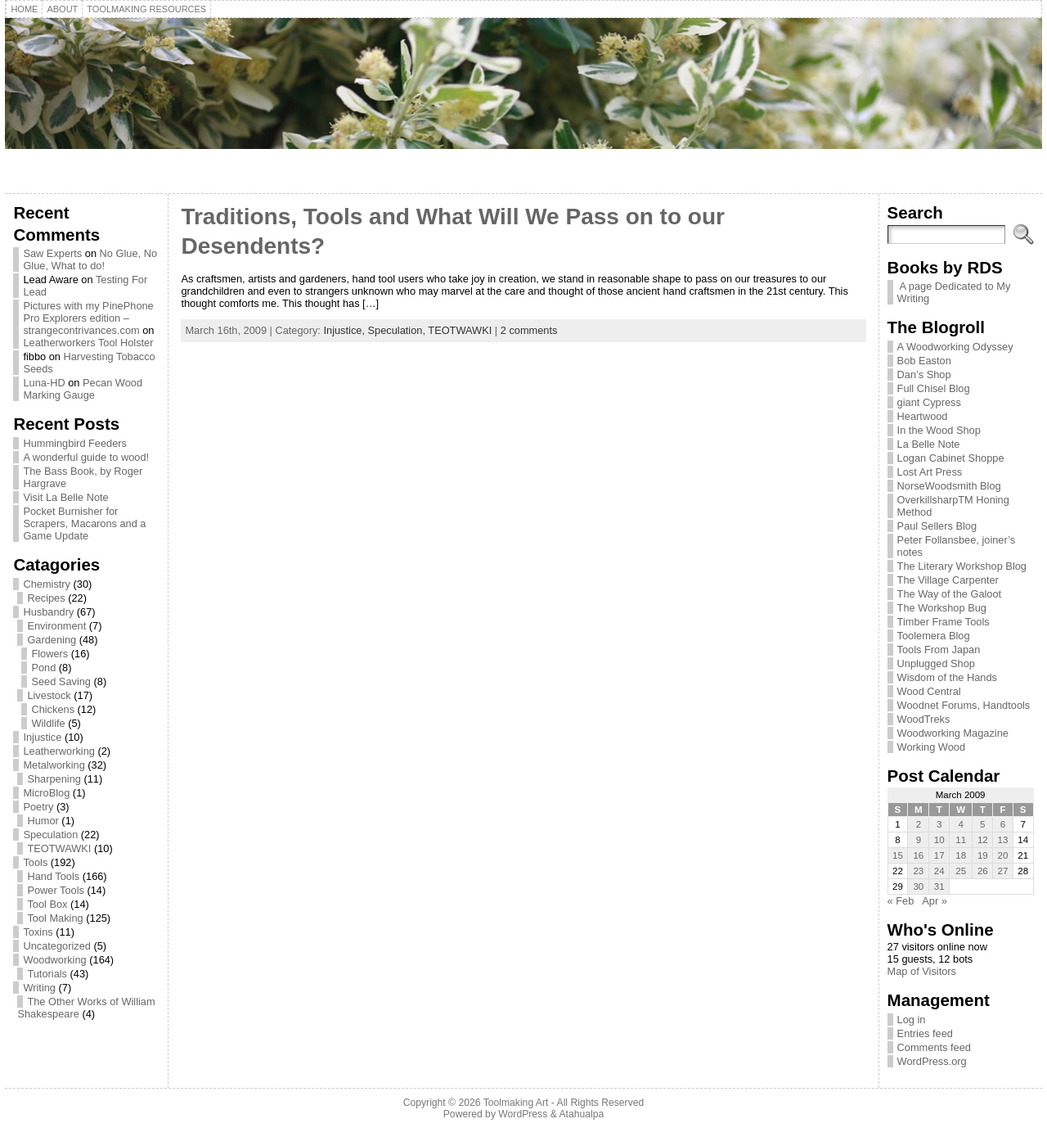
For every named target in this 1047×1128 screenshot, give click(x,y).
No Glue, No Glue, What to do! (90, 259)
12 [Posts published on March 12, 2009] (982, 840)
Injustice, (345, 330)
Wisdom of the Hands (947, 677)
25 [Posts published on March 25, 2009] (960, 871)
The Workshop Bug (941, 608)
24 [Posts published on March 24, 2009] (939, 871)
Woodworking (54, 960)
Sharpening (53, 779)
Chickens (52, 709)
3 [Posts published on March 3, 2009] (939, 824)
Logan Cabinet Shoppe (950, 458)
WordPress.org (932, 1061)
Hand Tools (53, 876)
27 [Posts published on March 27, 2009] (1003, 871)
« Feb (900, 901)
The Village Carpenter (948, 580)
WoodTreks (923, 719)
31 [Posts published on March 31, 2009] (939, 886)
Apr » (934, 901)
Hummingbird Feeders (75, 443)
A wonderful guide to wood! (86, 457)
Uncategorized (57, 946)
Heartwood (922, 416)
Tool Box (47, 904)
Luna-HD (44, 383)
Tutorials (47, 974)
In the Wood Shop (939, 430)
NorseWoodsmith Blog (949, 486)
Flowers (49, 653)
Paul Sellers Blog (937, 526)
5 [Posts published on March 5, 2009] (982, 824)
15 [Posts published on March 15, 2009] (897, 855)
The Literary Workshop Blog (962, 566)
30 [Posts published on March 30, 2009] (918, 886)
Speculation (50, 834)
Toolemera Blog (933, 635)
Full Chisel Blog (933, 388)
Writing (39, 987)
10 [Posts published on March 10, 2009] (939, 840)
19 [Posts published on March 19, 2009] (982, 855)
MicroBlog (46, 793)
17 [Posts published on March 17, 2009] (939, 855)
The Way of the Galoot (949, 594)
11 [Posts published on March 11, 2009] (960, 840)
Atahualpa (581, 1114)
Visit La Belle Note (65, 497)
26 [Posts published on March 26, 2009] (982, 871)
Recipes (46, 598)
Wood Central (929, 691)
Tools (35, 862)
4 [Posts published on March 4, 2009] (961, 824)
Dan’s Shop (924, 374)
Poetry (38, 807)
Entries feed (925, 1033)
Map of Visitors (921, 971)
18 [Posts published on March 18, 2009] (960, 855)
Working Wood (931, 747)
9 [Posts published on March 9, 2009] (918, 840)
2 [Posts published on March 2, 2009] (918, 824)
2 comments (529, 330)
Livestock (48, 695)
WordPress (522, 1114)
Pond (43, 667)
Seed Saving (61, 681)
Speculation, (398, 330)
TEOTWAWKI (59, 848)
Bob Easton (924, 360)
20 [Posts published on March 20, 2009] (1003, 855)
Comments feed (934, 1047)
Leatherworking (59, 751)
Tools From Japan (939, 649)
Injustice (42, 737)
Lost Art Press (930, 472)
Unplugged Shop (936, 663)
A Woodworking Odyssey (955, 347)
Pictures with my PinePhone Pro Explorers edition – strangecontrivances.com (88, 318)
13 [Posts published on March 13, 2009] (1003, 840)
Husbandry (48, 612)
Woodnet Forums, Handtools (964, 705)
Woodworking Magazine (953, 733)
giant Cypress (929, 402)
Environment (56, 626)
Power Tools (55, 890)
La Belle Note (928, 444)
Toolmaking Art (516, 1102)
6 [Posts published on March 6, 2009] (1002, 824)
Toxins (37, 932)
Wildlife (48, 723)
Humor (42, 820)
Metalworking (53, 765)
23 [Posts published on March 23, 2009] (918, 871)
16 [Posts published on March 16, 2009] (918, 855)
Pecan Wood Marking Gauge (82, 389)
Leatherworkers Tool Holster (88, 342)
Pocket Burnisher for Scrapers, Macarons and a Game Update (84, 523)
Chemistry (46, 584)
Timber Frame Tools (943, 622)
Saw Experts (52, 253)
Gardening (51, 640)
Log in (911, 1019)
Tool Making (55, 918)
